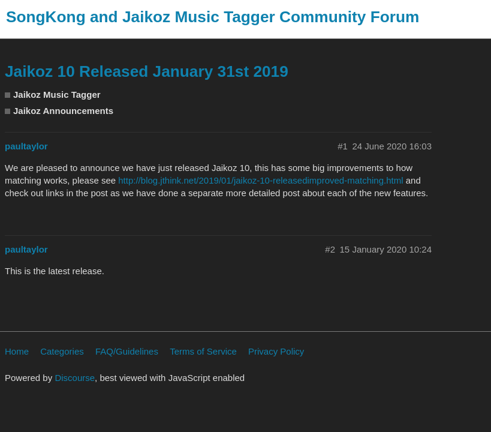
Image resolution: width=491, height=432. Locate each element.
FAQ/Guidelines (126, 351)
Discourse (75, 378)
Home (17, 351)
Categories (62, 351)
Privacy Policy (276, 351)
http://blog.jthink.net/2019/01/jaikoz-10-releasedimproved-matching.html (260, 180)
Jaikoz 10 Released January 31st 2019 (146, 71)
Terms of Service (203, 351)
